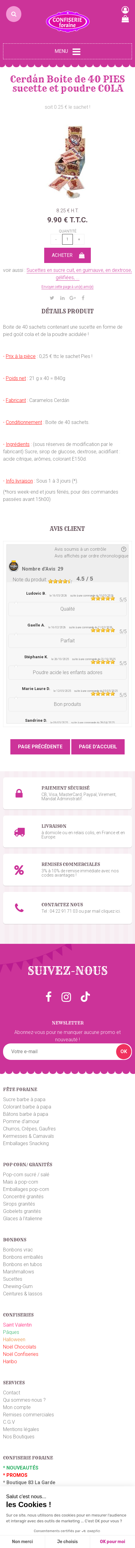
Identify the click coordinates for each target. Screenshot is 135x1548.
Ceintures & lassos (22, 1294)
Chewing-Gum (18, 1286)
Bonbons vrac (18, 1250)
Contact (11, 1393)
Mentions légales (21, 1429)
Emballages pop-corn (26, 1189)
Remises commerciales (28, 1415)
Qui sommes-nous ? (24, 1400)
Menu (67, 51)
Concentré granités (23, 1196)
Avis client (67, 529)
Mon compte (17, 1407)
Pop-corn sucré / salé (26, 1174)
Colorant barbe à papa (27, 1107)
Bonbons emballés (23, 1257)
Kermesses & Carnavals (28, 1136)
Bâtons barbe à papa (25, 1114)
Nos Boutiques (18, 1437)
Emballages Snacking (26, 1143)
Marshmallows (18, 1272)
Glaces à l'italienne (22, 1218)
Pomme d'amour (21, 1121)
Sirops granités (19, 1204)
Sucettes (12, 1279)
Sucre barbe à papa (24, 1099)
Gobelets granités (22, 1211)
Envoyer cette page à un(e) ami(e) (67, 287)
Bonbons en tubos (22, 1264)
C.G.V (9, 1422)
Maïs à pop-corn (20, 1182)
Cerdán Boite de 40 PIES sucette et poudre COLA (67, 83)
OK (123, 1051)
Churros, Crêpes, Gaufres (29, 1129)
